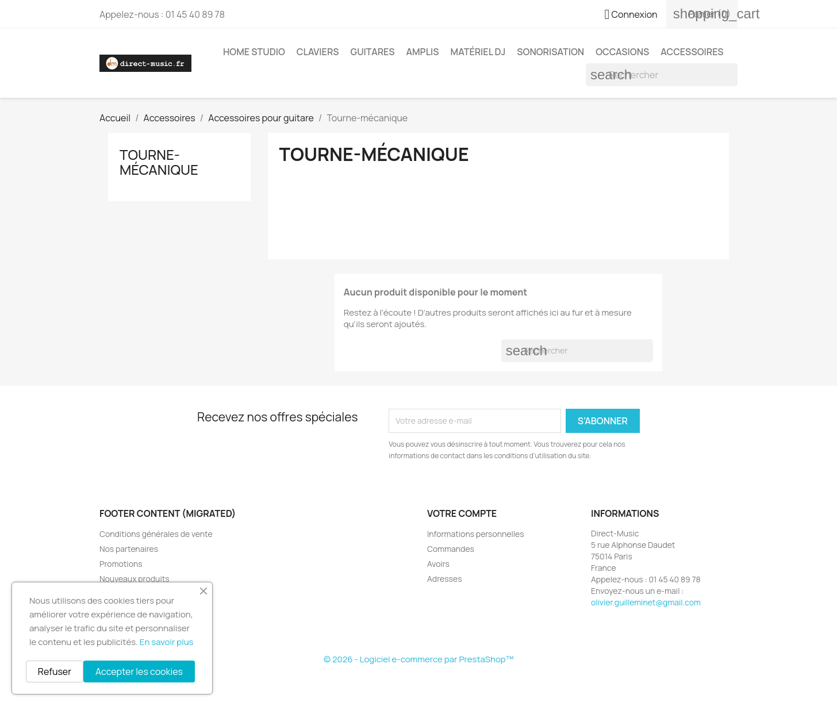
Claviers (318, 51)
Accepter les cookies (139, 671)
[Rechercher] (662, 74)
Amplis (422, 51)
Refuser (54, 671)
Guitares (373, 51)
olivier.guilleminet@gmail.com (646, 602)
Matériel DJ (478, 51)
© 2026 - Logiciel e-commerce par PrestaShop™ (418, 659)
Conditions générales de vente (156, 533)
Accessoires (692, 51)
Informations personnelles (475, 533)
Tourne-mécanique (159, 162)
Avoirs (438, 563)
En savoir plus (167, 642)
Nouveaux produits (134, 578)
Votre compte (462, 513)
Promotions (121, 563)
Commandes (450, 548)
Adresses (444, 578)
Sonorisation (550, 51)
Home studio (254, 51)
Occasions (622, 51)
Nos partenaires (128, 548)
